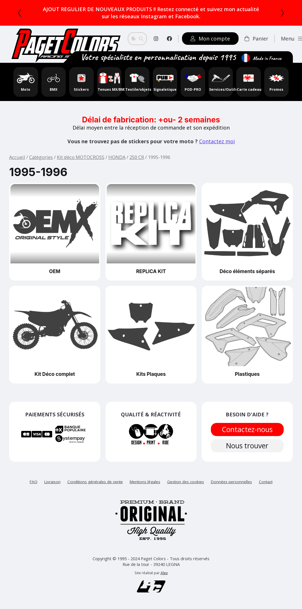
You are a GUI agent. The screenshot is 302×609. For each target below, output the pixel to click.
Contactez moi (217, 141)
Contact (266, 482)
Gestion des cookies (185, 482)
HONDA (116, 157)
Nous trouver (247, 447)
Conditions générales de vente (95, 482)
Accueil (17, 157)
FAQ (33, 482)
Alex (164, 574)
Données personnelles (231, 482)
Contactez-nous (247, 430)
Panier (256, 38)
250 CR (136, 157)
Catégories (41, 157)
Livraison (52, 482)
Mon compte (210, 38)
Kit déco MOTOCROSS (80, 157)
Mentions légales (145, 482)
